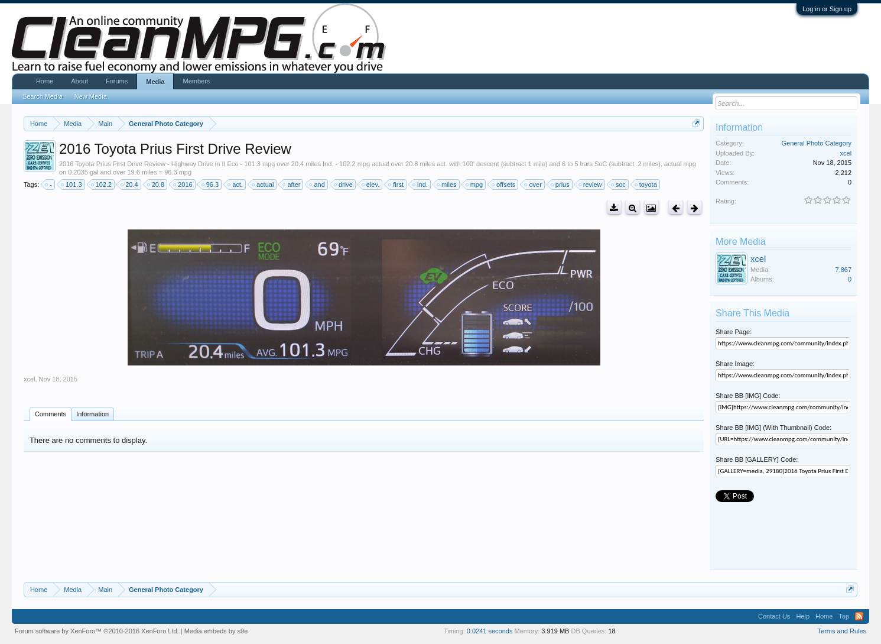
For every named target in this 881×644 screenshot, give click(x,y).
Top (843, 616)
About (79, 81)
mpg (475, 184)
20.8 (156, 184)
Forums (117, 81)
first (396, 184)
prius (561, 184)
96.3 (211, 184)
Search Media (42, 96)
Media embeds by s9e (216, 631)
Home (44, 81)
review (591, 184)
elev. (371, 184)
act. (236, 184)
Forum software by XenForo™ (97, 631)
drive (344, 184)
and (317, 184)
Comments (50, 414)
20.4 (130, 184)
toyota (646, 184)
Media (155, 81)
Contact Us (774, 616)
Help (803, 616)
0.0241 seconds (490, 631)
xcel (29, 379)
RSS (859, 616)
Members (196, 81)
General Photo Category (816, 143)
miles (447, 184)
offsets (504, 184)
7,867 (844, 269)
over (533, 184)
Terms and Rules (842, 631)
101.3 (72, 184)
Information (92, 414)
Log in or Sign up (826, 8)
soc (619, 184)
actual (263, 184)
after (292, 184)
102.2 (102, 184)
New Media (90, 96)
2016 (183, 184)
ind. (421, 184)
